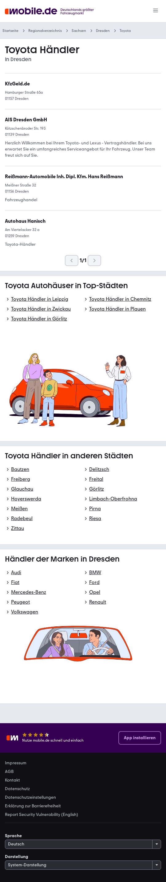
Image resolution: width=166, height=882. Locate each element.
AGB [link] (9, 771)
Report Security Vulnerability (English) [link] (41, 814)
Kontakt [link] (12, 780)
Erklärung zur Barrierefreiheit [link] (33, 806)
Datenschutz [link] (17, 788)
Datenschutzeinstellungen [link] (30, 797)
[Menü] (155, 11)
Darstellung (16, 856)
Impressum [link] (15, 763)
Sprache (13, 835)
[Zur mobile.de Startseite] (57, 11)
